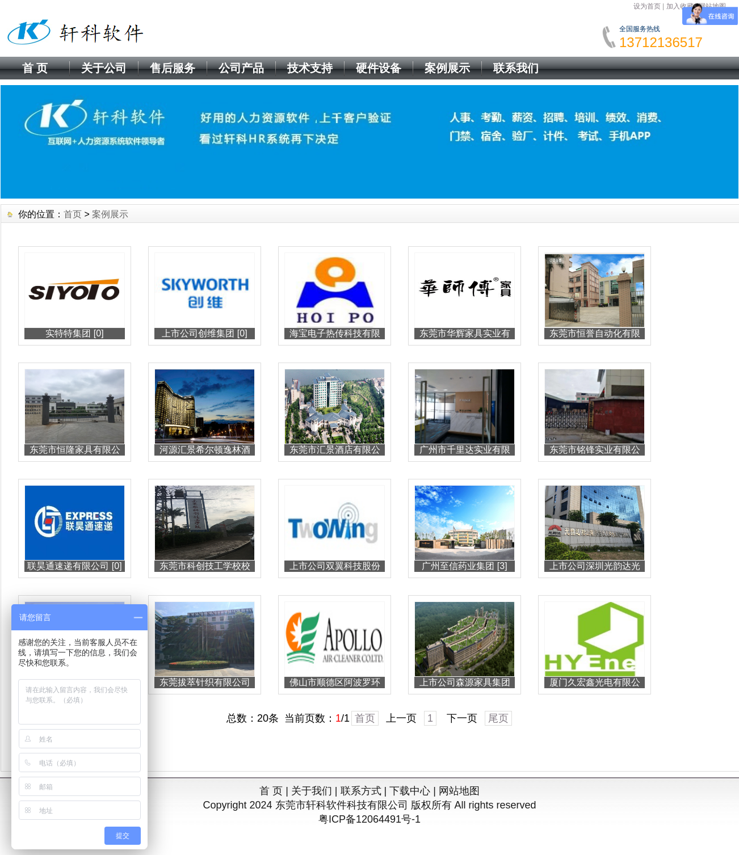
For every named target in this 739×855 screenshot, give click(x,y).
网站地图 (459, 791)
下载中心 (409, 791)
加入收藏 (680, 6)
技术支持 (310, 68)
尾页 (498, 718)
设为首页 (647, 6)
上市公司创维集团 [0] (204, 333)
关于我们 (311, 791)
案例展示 (447, 68)
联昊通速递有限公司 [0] (74, 566)
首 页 (35, 68)
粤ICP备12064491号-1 (369, 819)
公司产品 (241, 68)
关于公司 (104, 68)
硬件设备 (378, 68)
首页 (73, 214)
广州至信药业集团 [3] (464, 566)
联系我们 (516, 68)
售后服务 (172, 68)
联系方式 (361, 791)
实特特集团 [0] (74, 333)
